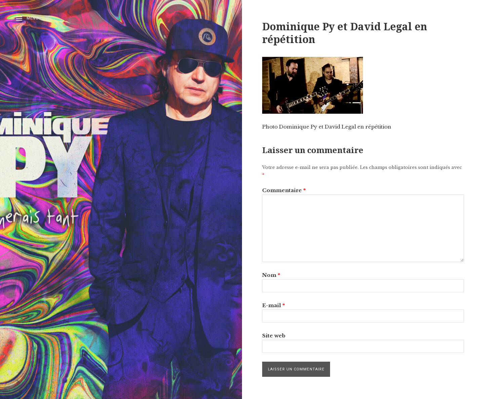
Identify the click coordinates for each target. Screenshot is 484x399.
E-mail (273, 305)
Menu (33, 18)
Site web (273, 335)
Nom (271, 275)
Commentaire (284, 190)
